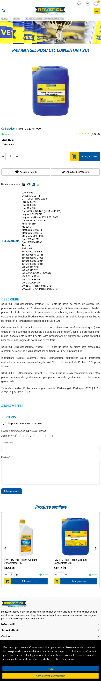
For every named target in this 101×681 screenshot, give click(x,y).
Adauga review (11, 491)
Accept (50, 669)
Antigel (4, 18)
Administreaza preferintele (50, 676)
